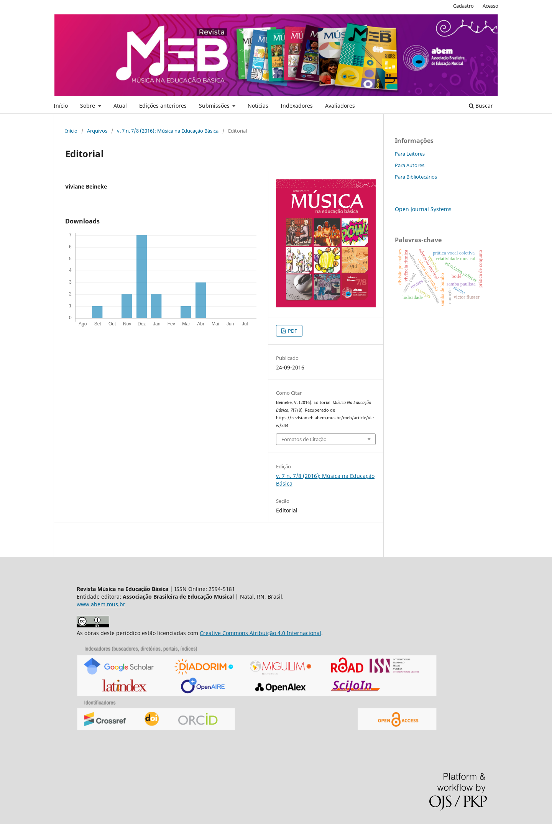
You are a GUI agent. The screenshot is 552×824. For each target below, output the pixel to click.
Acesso (490, 5)
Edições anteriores (163, 105)
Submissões (215, 105)
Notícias (258, 105)
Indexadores (297, 105)
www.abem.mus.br (101, 604)
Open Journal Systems (423, 209)
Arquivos (97, 130)
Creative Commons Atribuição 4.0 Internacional (260, 633)
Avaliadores (340, 105)
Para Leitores (410, 153)
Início (61, 105)
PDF (292, 330)
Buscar (481, 105)
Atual (120, 105)
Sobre (88, 105)
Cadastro (463, 5)
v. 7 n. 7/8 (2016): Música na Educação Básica (168, 130)
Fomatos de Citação (304, 439)
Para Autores (409, 165)
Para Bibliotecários (416, 176)
